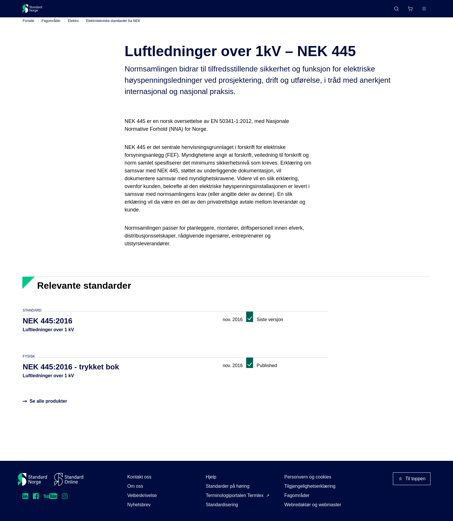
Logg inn (416, 10)
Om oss (135, 486)
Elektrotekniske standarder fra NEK (113, 26)
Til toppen (412, 478)
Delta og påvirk (107, 10)
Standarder (71, 10)
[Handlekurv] (392, 10)
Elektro (73, 26)
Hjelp (211, 476)
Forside (28, 26)
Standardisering (222, 504)
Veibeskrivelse (142, 495)
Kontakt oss (139, 476)
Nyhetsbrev (139, 504)
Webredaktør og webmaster (312, 504)
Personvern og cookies (307, 476)
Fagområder (51, 26)
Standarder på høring (227, 486)
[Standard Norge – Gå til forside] (36, 11)
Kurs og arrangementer (156, 10)
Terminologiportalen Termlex (234, 495)
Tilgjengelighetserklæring (309, 486)
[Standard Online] (68, 479)
